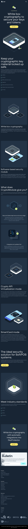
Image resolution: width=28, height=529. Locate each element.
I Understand (15, 527)
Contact (2, 510)
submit (23, 463)
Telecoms (2, 485)
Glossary (2, 502)
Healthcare (3, 484)
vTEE (2, 476)
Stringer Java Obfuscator (5, 473)
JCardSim (2, 477)
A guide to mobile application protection (8, 496)
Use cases (2, 501)
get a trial (13, 26)
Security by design (4, 497)
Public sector (3, 489)
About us (2, 509)
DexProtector (3, 472)
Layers (14, 456)
